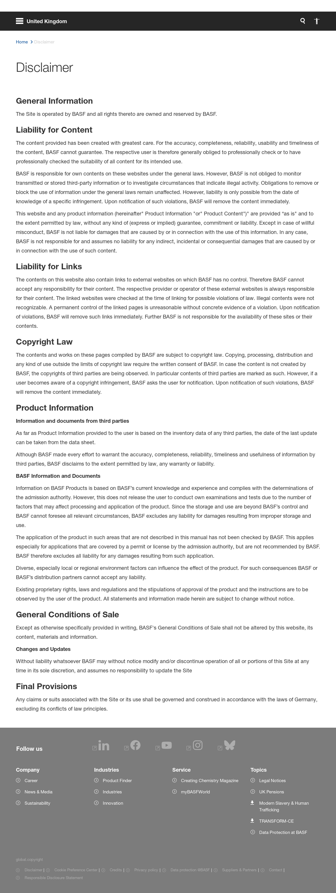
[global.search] (241, 23)
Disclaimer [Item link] (33, 870)
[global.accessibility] (255, 23)
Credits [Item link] (116, 870)
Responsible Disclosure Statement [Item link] (54, 877)
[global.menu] (44, 23)
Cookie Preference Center (75, 870)
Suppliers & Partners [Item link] (239, 870)
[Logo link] (297, 23)
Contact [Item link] (275, 870)
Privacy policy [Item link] (146, 870)
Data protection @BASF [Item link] (190, 870)
